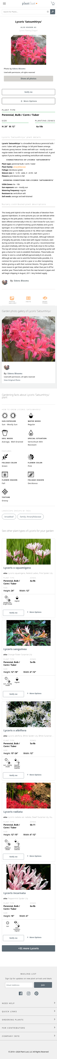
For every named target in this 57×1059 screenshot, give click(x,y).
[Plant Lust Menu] (4, 3)
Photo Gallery (12, 302)
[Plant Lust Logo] (29, 3)
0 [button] (53, 2)
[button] (48, 12)
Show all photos (28, 78)
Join (43, 985)
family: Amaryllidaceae (30, 516)
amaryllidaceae (19, 167)
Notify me (29, 92)
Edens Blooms (15, 373)
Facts (28, 302)
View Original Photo (12, 380)
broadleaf (8, 516)
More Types (45, 302)
